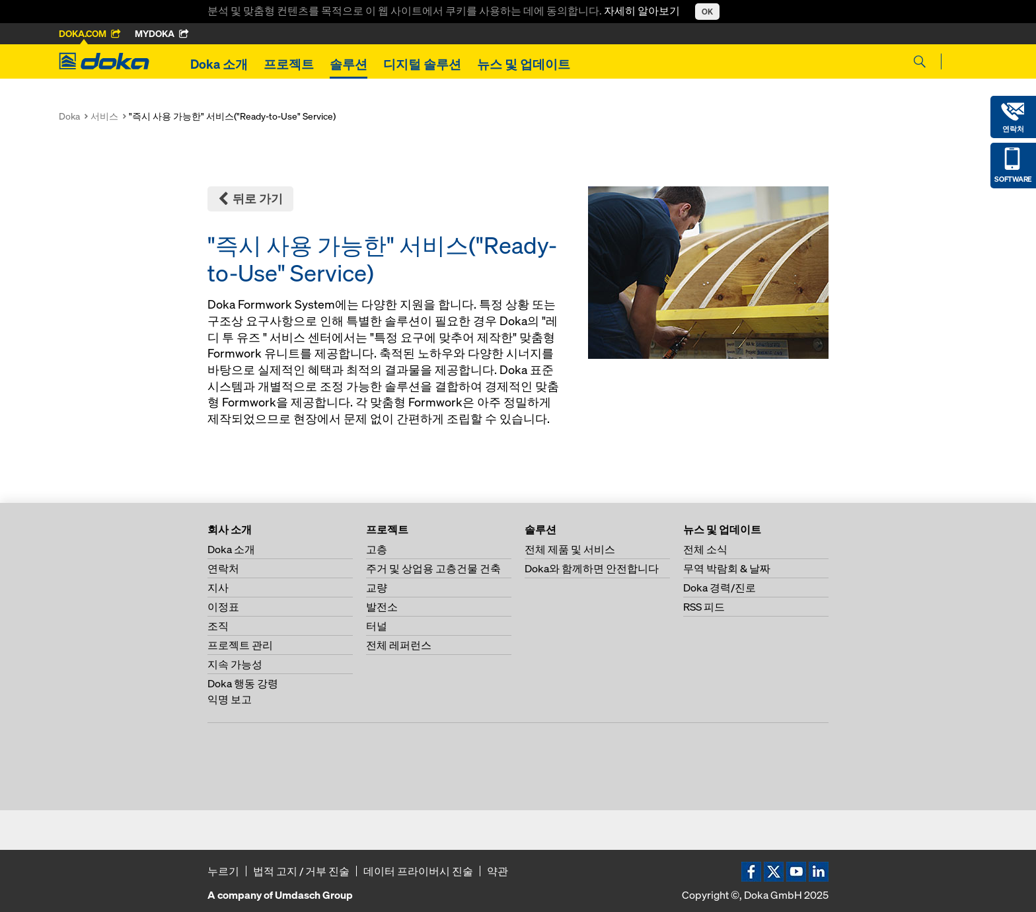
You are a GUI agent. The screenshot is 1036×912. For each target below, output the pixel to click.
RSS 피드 (704, 606)
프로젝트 (289, 64)
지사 (218, 587)
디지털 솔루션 (422, 64)
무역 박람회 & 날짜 (726, 568)
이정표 (223, 606)
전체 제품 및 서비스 (570, 549)
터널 (376, 626)
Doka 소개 (219, 64)
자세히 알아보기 (643, 10)
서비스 (104, 116)
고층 (376, 549)
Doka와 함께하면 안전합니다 (592, 568)
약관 (497, 871)
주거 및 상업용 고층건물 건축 (433, 568)
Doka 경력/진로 (719, 587)
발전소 (382, 606)
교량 (376, 587)
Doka (69, 116)
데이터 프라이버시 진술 (418, 871)
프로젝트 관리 (240, 645)
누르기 (223, 871)
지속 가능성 (234, 664)
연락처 (223, 568)
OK (707, 12)
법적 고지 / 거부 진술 (301, 871)
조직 (218, 626)
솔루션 (348, 64)
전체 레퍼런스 (398, 645)
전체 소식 (705, 549)
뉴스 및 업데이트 (523, 64)
